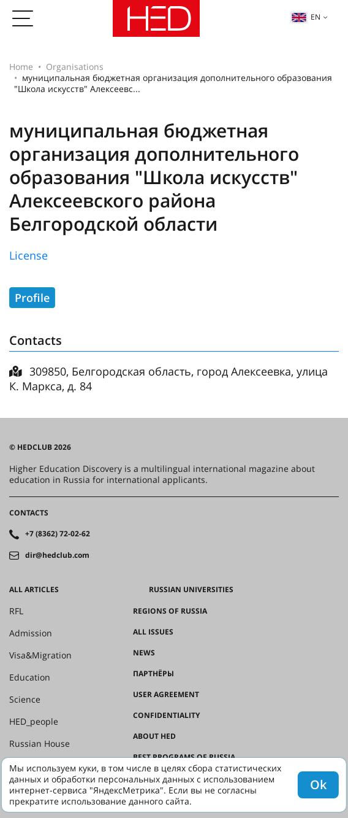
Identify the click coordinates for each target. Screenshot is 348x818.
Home (21, 66)
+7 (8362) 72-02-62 (57, 534)
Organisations (75, 66)
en (305, 17)
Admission (30, 633)
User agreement (166, 695)
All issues (153, 632)
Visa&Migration (40, 655)
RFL (16, 611)
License (28, 255)
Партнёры (153, 674)
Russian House (39, 743)
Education (29, 677)
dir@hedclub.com (57, 555)
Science (24, 699)
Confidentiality (166, 715)
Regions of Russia (170, 611)
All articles (34, 590)
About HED (154, 736)
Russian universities (191, 590)
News (144, 653)
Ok (318, 784)
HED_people (33, 721)
